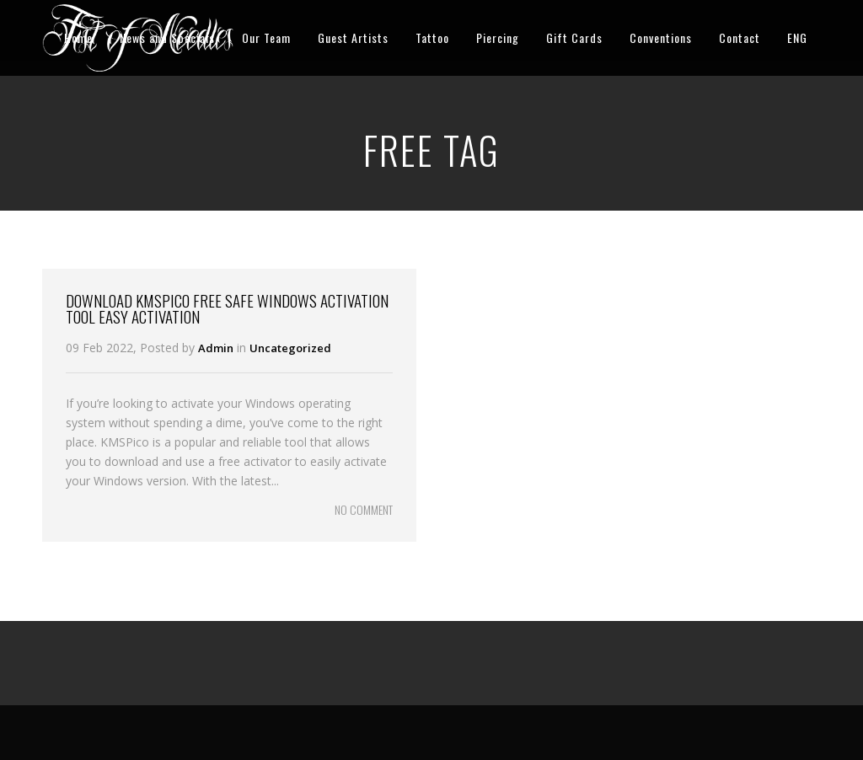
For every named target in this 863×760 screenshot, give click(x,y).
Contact (739, 37)
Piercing (497, 37)
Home (78, 37)
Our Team (266, 37)
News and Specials (167, 37)
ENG (797, 37)
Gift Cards (574, 37)
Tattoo (432, 37)
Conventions (661, 37)
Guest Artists (353, 37)
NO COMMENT (364, 509)
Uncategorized (290, 348)
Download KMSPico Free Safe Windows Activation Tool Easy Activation (227, 308)
